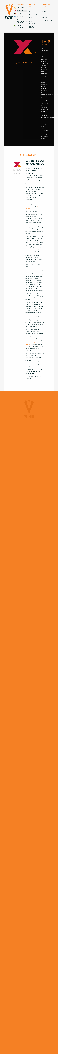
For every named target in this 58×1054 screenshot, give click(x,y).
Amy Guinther (32, 10)
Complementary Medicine (46, 21)
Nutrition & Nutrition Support (46, 16)
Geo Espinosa (32, 22)
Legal (43, 423)
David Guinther (32, 18)
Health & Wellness (45, 10)
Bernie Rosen (33, 14)
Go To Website (23, 62)
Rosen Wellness (20, 26)
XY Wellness (21, 10)
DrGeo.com (21, 13)
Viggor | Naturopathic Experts (9, 12)
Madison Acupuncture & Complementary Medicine (22, 19)
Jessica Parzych (32, 27)
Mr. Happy (20, 7)
